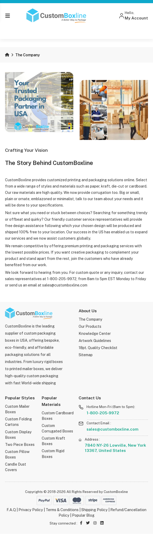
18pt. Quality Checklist (98, 348)
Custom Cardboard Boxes (58, 416)
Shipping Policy (94, 510)
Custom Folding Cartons (18, 422)
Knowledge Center (95, 333)
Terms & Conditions (62, 510)
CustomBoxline (116, 492)
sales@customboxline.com (112, 429)
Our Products (90, 326)
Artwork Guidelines (95, 341)
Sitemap (86, 355)
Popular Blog (83, 515)
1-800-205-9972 (103, 413)
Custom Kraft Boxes (53, 441)
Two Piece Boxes (20, 444)
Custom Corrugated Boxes (57, 428)
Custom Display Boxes (18, 435)
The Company (90, 319)
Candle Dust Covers (15, 467)
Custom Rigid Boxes (53, 454)
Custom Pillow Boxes (17, 454)
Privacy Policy (30, 510)
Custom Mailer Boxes (17, 409)
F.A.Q (11, 510)
